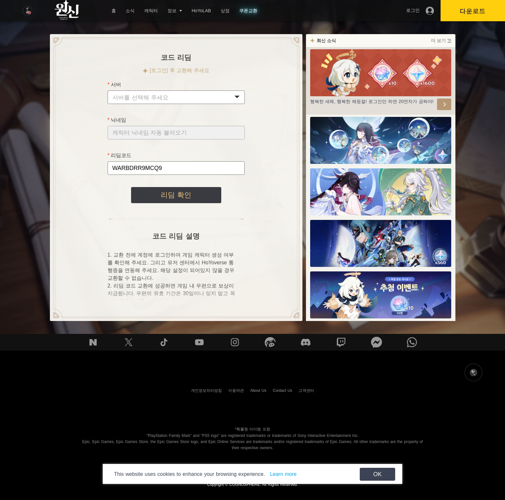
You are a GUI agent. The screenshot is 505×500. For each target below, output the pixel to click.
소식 (130, 10)
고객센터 (306, 390)
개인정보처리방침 (206, 390)
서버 (116, 84)
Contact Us (282, 390)
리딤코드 (121, 155)
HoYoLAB (201, 10)
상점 (225, 10)
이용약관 (236, 390)
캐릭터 (151, 10)
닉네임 (118, 120)
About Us (258, 390)
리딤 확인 (176, 195)
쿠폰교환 (248, 10)
